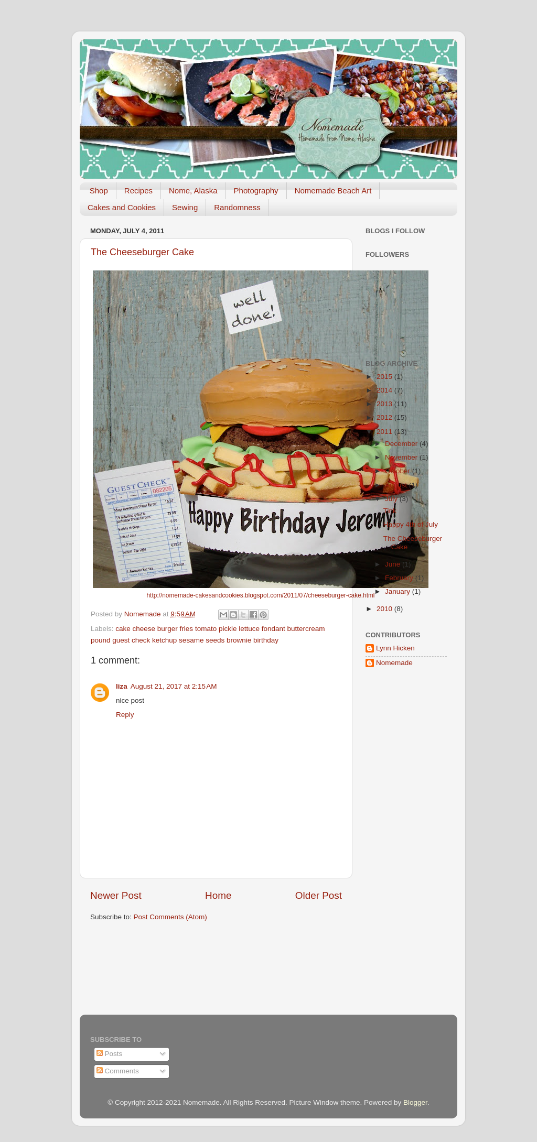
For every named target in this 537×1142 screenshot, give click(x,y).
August (397, 485)
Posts (109, 1054)
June (393, 564)
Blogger (415, 1102)
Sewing (185, 207)
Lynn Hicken (395, 648)
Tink (389, 511)
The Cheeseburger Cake (142, 252)
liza (121, 686)
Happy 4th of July (410, 524)
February (400, 578)
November (402, 457)
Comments (117, 1071)
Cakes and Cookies (122, 207)
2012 (385, 417)
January (398, 591)
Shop (99, 190)
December (402, 444)
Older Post (318, 895)
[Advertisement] (397, 844)
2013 (385, 404)
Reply (125, 715)
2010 (385, 609)
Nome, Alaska (193, 190)
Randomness (237, 207)
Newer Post (116, 895)
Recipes (138, 190)
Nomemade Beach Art (333, 190)
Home (218, 895)
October (398, 471)
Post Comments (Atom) (170, 917)
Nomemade (394, 663)
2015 (385, 376)
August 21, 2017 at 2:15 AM (174, 686)
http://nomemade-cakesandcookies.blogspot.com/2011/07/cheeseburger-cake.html (260, 595)
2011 (385, 432)
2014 (385, 390)
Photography (256, 190)
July (392, 499)
